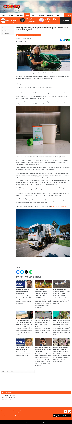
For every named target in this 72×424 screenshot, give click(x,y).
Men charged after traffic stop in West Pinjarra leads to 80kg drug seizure (43, 319)
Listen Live (65, 21)
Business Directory (53, 15)
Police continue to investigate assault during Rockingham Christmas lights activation (43, 289)
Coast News (4, 27)
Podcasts (19, 15)
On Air (11, 15)
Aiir (40, 422)
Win (33, 15)
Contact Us (4, 415)
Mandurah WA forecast (54, 387)
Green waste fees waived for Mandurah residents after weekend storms (61, 318)
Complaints (16, 415)
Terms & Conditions (18, 411)
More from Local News (34, 35)
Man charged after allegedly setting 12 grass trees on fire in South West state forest (61, 288)
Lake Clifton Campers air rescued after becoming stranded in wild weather (24, 318)
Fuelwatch (40, 15)
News (27, 15)
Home (4, 15)
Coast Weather (5, 33)
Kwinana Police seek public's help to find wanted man (24, 287)
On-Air (2, 413)
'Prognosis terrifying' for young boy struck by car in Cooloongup (43, 345)
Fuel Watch (7, 392)
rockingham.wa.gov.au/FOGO (59, 206)
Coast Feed (4, 30)
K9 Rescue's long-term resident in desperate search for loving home (61, 345)
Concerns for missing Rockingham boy (24, 344)
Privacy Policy (16, 413)
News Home (22, 35)
